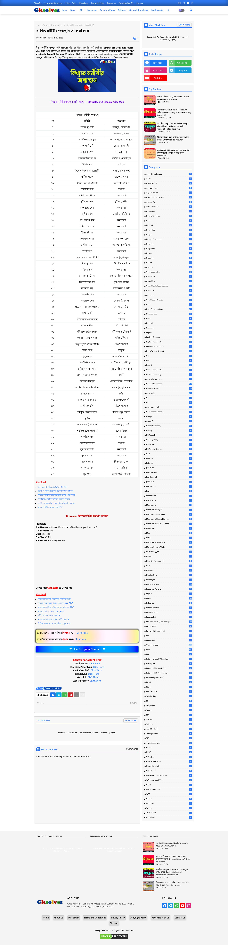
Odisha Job (169, 580)
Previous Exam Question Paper (169, 621)
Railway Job (169, 663)
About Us (38, 3)
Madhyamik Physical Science (169, 519)
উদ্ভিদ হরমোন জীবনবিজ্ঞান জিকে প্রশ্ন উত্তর (56, 495)
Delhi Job (169, 323)
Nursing (169, 570)
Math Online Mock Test (169, 542)
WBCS (169, 785)
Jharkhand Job (169, 477)
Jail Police (169, 468)
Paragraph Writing (169, 589)
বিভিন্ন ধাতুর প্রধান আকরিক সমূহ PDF (54, 623)
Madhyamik (157, 10)
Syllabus (122, 10)
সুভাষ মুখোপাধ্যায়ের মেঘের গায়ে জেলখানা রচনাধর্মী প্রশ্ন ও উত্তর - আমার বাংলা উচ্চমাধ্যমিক (173, 153)
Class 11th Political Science (169, 286)
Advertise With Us (126, 3)
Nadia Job (169, 556)
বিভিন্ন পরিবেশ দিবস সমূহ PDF (51, 611)
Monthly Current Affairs (169, 547)
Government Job (169, 407)
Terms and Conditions (53, 3)
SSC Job (169, 719)
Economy (169, 328)
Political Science (169, 607)
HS (167, 10)
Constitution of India (169, 300)
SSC (169, 715)
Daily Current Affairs (169, 309)
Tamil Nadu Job (169, 729)
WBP (169, 794)
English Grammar (169, 337)
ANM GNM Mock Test (169, 197)
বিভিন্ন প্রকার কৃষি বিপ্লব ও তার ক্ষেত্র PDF (55, 603)
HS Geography (169, 440)
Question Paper (107, 10)
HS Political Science (169, 449)
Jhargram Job (169, 472)
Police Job (169, 603)
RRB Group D (169, 691)
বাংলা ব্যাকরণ (169, 813)
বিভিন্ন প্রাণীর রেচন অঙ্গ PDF (50, 507)
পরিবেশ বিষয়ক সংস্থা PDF (49, 615)
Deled (169, 318)
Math (169, 538)
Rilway (169, 687)
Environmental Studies (169, 346)
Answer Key (169, 202)
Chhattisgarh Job (169, 272)
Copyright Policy (98, 3)
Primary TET (169, 626)
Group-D (169, 421)
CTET (169, 304)
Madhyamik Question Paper (169, 524)
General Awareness (169, 379)
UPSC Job (169, 757)
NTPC (169, 566)
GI (169, 398)
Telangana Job (169, 733)
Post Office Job (169, 612)
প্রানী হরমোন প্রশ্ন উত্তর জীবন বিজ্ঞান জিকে (56, 503)
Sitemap (140, 3)
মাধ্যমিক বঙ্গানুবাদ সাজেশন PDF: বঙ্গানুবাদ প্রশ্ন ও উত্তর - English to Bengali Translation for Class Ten (173, 126)
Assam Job (169, 211)
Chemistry (169, 267)
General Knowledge (138, 10)
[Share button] (82, 694)
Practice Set (169, 617)
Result (169, 682)
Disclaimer (84, 3)
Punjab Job (169, 640)
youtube (158, 78)
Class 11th (169, 281)
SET (169, 701)
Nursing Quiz (169, 575)
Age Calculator (169, 188)
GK (81, 10)
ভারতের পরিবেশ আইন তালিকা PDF (53, 619)
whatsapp (182, 62)
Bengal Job (169, 230)
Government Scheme (169, 412)
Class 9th (169, 290)
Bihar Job (169, 244)
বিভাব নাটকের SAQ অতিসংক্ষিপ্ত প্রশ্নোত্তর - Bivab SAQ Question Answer (173, 138)
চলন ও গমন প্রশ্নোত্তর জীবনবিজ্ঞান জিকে (55, 490)
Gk (169, 402)
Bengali (169, 234)
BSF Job (169, 262)
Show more (130, 720)
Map (169, 533)
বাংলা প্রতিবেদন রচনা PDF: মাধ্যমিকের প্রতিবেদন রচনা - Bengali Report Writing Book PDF (174, 112)
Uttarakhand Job (169, 766)
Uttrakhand (169, 771)
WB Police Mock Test (169, 780)
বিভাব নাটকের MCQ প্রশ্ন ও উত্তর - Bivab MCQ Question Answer (173, 98)
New (72, 10)
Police (169, 598)
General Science (169, 388)
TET (169, 738)
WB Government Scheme (169, 775)
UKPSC (169, 747)
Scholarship (169, 696)
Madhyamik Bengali (169, 510)
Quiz (169, 649)
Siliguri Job (169, 705)
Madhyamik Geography (169, 514)
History (169, 430)
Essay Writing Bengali (169, 351)
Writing (169, 808)
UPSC (169, 752)
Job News (169, 482)
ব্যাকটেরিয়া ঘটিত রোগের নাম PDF (53, 486)
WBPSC (169, 799)
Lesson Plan (169, 496)
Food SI (169, 365)
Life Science (169, 500)
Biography (169, 248)
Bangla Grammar (169, 216)
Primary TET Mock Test (169, 631)
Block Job (169, 258)
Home (64, 10)
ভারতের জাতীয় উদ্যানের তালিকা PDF (54, 599)
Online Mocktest (169, 584)
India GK (169, 458)
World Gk (169, 803)
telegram (182, 70)
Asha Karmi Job (169, 206)
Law (169, 491)
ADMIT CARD (169, 183)
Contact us (111, 3)
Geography (169, 393)
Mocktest (92, 10)
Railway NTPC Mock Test (169, 668)
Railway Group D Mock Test (169, 659)
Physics (169, 594)
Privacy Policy (71, 3)
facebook (157, 62)
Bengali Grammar (169, 239)
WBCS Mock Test (169, 789)
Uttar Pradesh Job (169, 761)
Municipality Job (169, 552)
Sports (169, 710)
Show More (184, 24)
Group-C (169, 416)
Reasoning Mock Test (169, 677)
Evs (169, 356)
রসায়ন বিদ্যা (169, 817)
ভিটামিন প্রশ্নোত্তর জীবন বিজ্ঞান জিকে (54, 499)
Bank (169, 220)
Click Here (64, 632)
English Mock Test (169, 342)
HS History (169, 444)
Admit (169, 178)
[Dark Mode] (191, 10)
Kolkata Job (169, 486)
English (169, 332)
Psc (169, 635)
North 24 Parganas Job (169, 561)
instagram (158, 70)
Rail (169, 654)
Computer (169, 295)
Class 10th (169, 276)
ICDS (169, 454)
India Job (169, 463)
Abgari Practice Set (169, 174)
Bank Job (169, 225)
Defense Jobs (169, 314)
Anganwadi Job (169, 192)
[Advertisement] (87, 565)
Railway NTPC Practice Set (169, 673)
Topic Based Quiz (169, 743)
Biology (169, 253)
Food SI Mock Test (169, 370)
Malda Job (169, 528)
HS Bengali (169, 435)
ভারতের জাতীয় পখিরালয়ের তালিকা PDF (56, 607)
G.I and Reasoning (169, 374)
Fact (169, 360)
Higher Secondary (169, 426)
